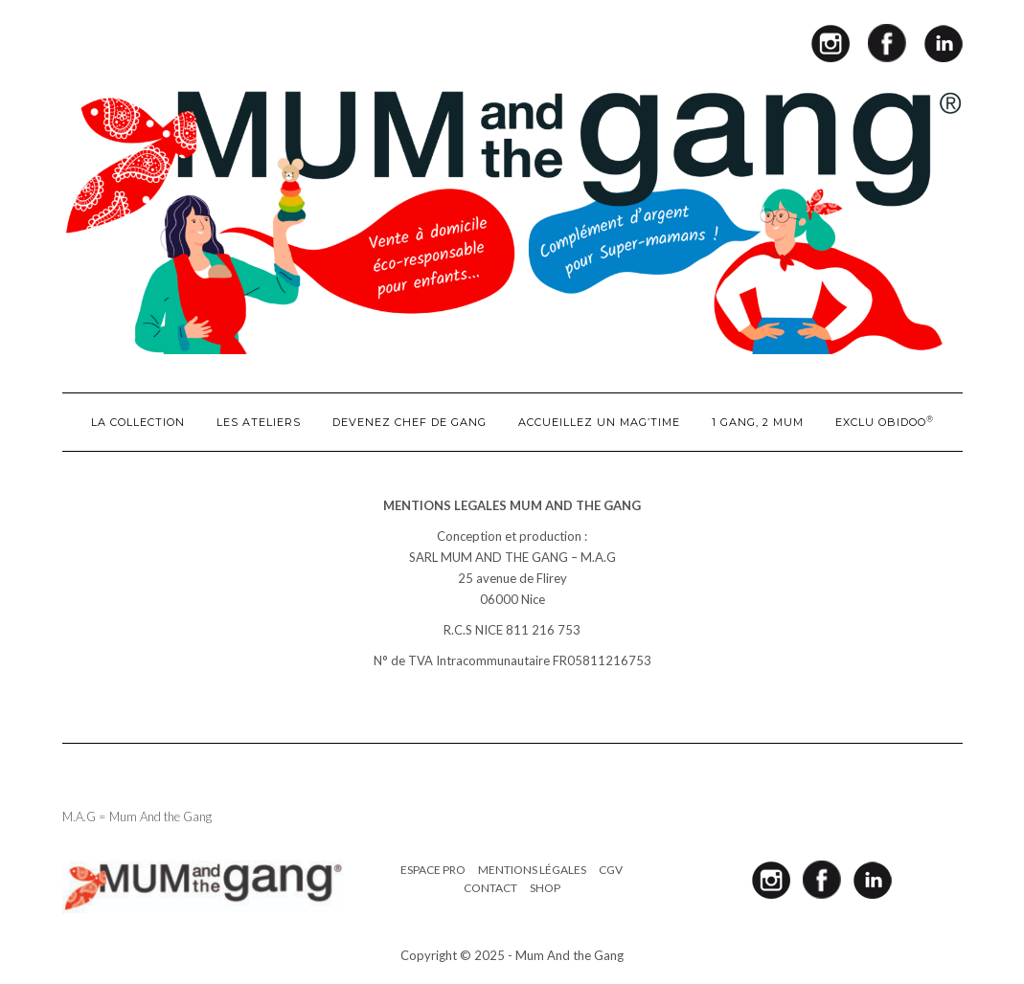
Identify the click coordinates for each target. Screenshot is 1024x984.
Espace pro (433, 869)
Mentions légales (532, 869)
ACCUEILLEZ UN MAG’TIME (599, 422)
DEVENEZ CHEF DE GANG (409, 422)
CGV (611, 869)
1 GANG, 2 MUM (758, 422)
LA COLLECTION (138, 422)
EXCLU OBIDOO (884, 421)
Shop (545, 888)
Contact (490, 888)
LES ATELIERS (258, 422)
